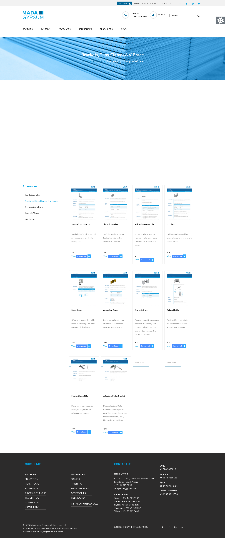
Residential (32, 498)
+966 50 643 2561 (131, 504)
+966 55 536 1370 (169, 494)
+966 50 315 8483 (130, 511)
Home (137, 3)
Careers (154, 3)
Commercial (32, 503)
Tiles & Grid (78, 498)
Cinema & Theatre (35, 493)
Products (97, 61)
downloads (124, 3)
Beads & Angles (32, 195)
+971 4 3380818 (168, 469)
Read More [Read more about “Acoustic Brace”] (139, 363)
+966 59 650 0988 (131, 501)
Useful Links (32, 507)
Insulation (30, 219)
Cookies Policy (122, 526)
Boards (75, 479)
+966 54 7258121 (132, 508)
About (145, 3)
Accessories (78, 493)
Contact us (166, 3)
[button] (157, 14)
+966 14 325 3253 (123, 485)
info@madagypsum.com (125, 488)
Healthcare (32, 484)
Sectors (30, 475)
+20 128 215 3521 (169, 486)
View (73, 256)
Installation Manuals (81, 503)
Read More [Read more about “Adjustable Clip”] (171, 363)
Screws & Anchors (34, 207)
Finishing (76, 484)
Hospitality (32, 489)
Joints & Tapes (32, 213)
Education (31, 479)
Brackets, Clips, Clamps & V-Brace (41, 201)
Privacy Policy (140, 526)
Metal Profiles (80, 489)
